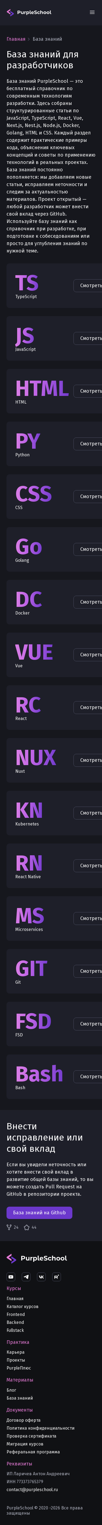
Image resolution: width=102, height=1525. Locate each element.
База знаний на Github (39, 1213)
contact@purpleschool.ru (32, 1489)
